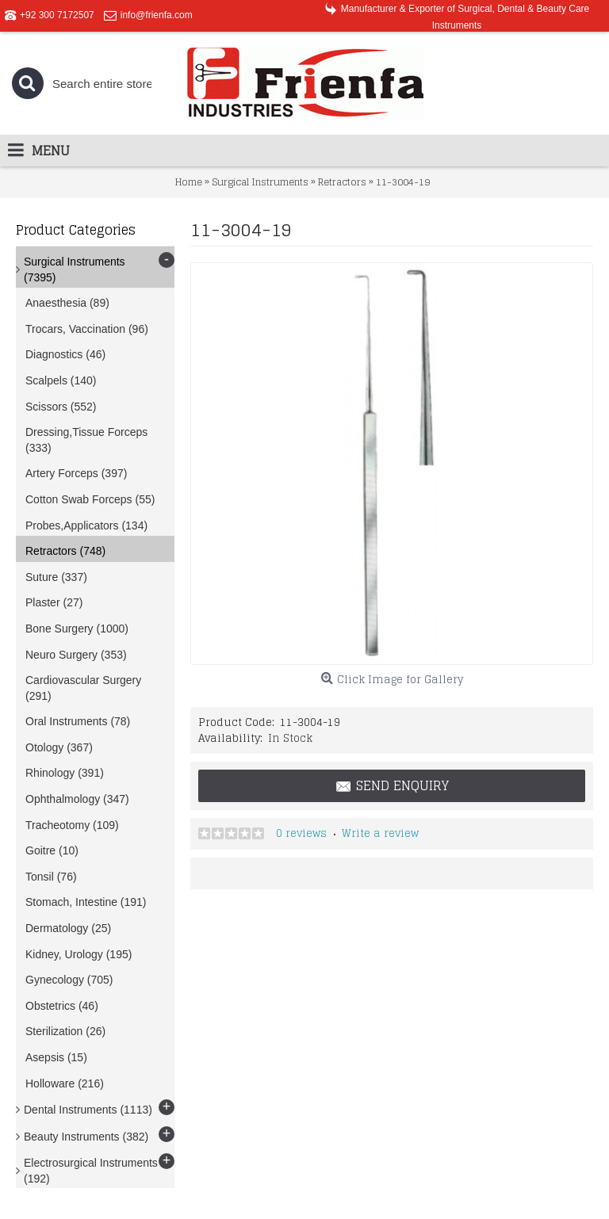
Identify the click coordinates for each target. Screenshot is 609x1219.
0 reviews (301, 833)
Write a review (380, 833)
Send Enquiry (392, 786)
